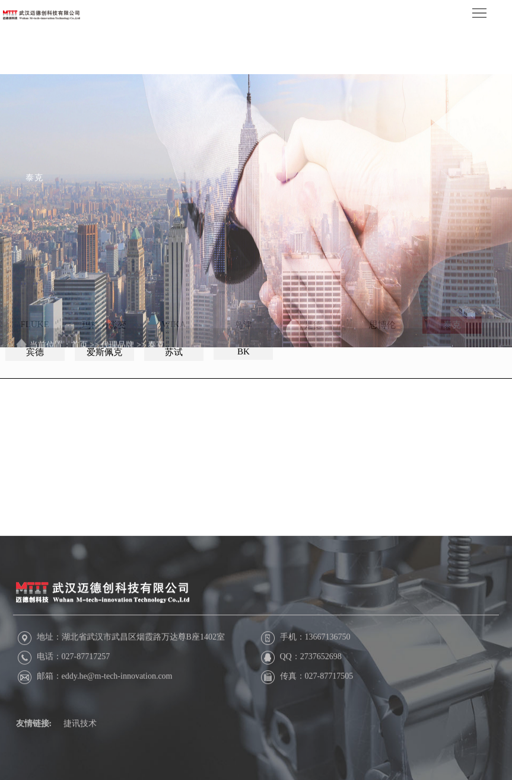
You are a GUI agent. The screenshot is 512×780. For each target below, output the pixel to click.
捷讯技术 (80, 735)
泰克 (156, 358)
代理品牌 (117, 358)
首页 (79, 358)
